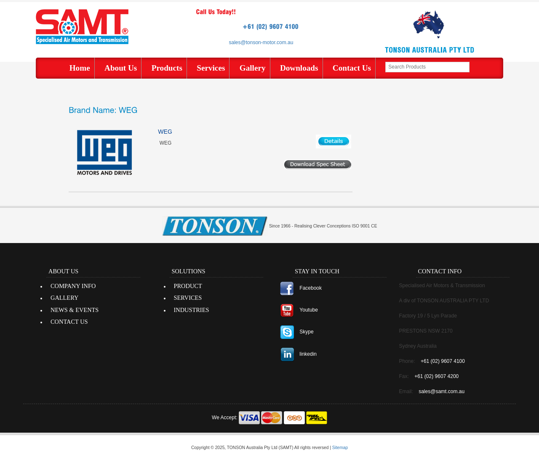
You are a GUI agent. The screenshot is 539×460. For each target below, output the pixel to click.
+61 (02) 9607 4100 (443, 361)
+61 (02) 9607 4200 (436, 376)
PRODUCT (188, 286)
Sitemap (340, 447)
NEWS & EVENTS (75, 310)
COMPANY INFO (73, 286)
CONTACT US (69, 321)
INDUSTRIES (191, 310)
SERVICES (188, 297)
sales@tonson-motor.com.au (261, 42)
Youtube (308, 310)
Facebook (310, 288)
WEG (165, 131)
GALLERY (64, 297)
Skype (306, 332)
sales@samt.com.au (441, 391)
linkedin (308, 354)
